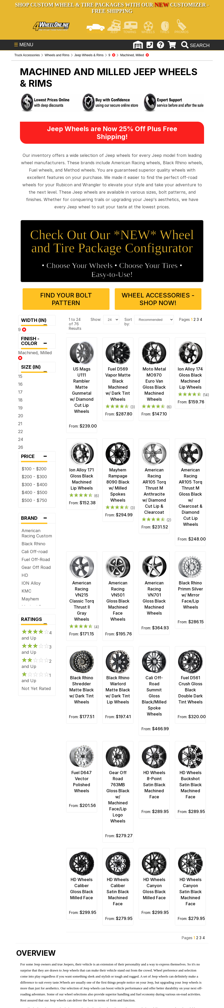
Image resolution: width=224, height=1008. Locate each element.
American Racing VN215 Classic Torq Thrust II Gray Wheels (81, 601)
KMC (26, 591)
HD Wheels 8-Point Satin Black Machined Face (154, 784)
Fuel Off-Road (36, 559)
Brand (37, 518)
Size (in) (37, 368)
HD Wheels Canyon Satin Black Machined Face (190, 891)
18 (20, 400)
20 (20, 415)
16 (20, 384)
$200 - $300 (34, 476)
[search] (195, 45)
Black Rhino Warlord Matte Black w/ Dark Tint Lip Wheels (118, 689)
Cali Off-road (35, 551)
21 (20, 423)
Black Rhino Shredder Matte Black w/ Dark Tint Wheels (81, 689)
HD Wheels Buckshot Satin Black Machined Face (190, 784)
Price (37, 456)
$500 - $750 (34, 500)
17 (20, 392)
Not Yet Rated (36, 688)
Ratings (37, 620)
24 (20, 439)
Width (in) (37, 321)
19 (20, 407)
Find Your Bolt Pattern (66, 299)
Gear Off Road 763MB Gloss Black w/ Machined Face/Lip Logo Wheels (117, 797)
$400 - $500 (34, 492)
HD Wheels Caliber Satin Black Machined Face (118, 891)
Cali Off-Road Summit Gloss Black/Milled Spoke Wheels (154, 696)
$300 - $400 (34, 484)
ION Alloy (31, 583)
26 (20, 447)
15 (20, 376)
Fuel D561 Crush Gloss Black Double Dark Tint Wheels (190, 689)
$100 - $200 (34, 468)
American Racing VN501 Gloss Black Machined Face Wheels (117, 601)
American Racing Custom (37, 533)
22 (20, 431)
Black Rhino (33, 543)
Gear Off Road (36, 567)
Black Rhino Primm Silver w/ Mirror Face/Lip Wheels (190, 595)
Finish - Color (37, 342)
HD (25, 575)
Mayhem (30, 598)
